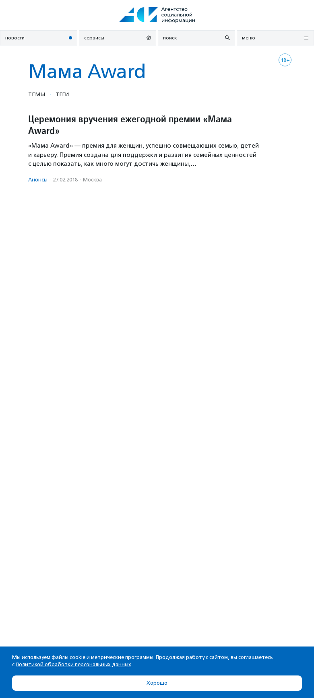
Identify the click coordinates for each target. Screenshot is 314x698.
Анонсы (38, 180)
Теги (62, 94)
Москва (92, 180)
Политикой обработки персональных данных (73, 664)
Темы (36, 94)
